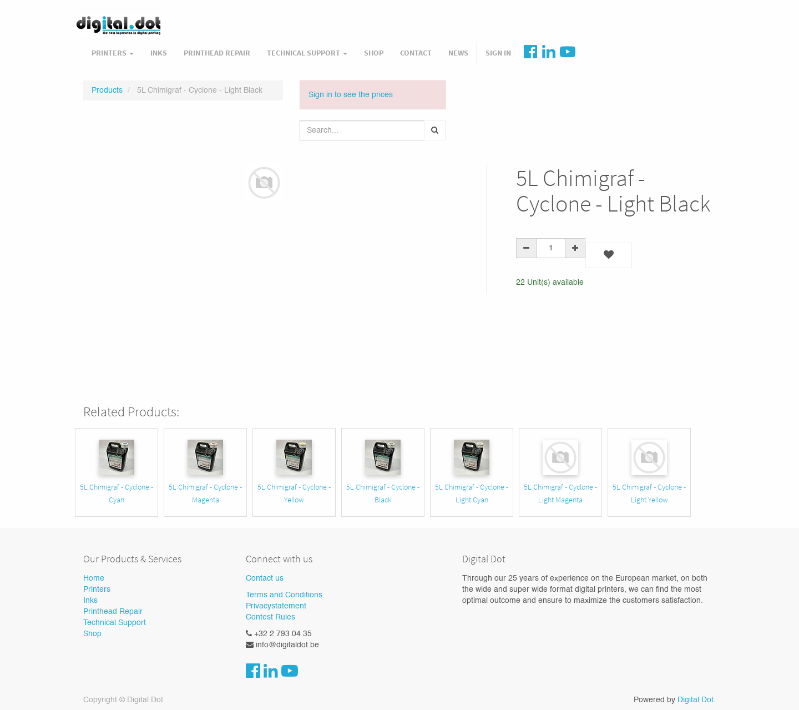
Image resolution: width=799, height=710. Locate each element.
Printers (96, 589)
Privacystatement (276, 606)
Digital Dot (695, 700)
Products (107, 90)
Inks (90, 601)
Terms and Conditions (284, 595)
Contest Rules (270, 617)
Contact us (265, 578)
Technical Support (114, 623)
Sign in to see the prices (351, 95)
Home (93, 578)
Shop (92, 634)
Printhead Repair (113, 612)
